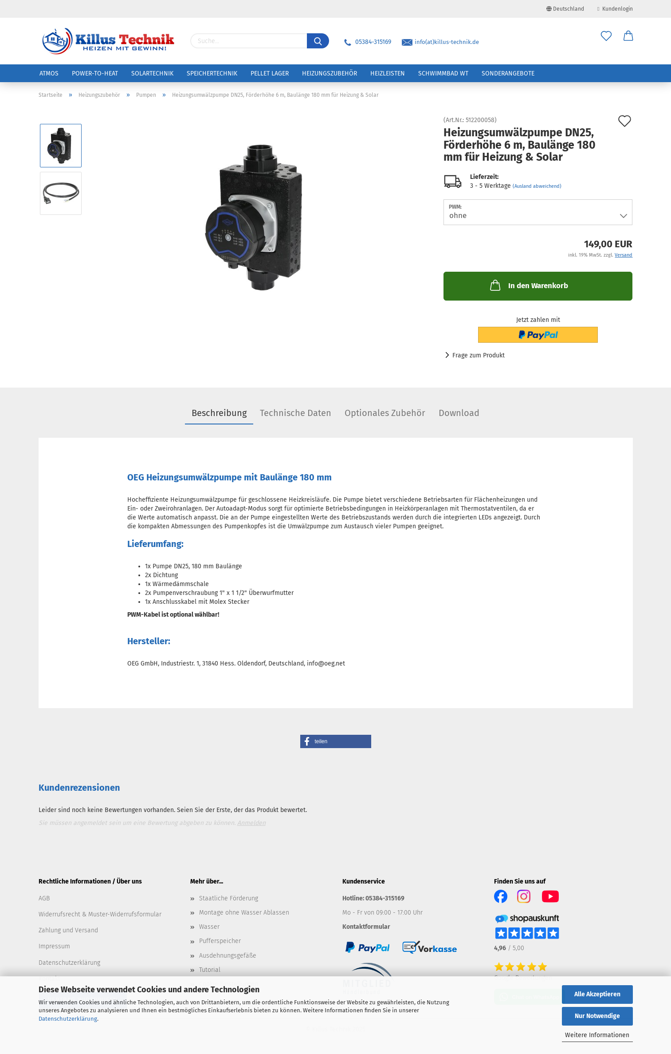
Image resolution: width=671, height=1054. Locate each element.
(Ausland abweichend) (537, 186)
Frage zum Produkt (478, 355)
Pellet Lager (270, 73)
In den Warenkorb (528, 285)
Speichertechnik (212, 73)
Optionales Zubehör (385, 413)
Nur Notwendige (597, 1016)
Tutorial (209, 970)
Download (459, 413)
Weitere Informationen (597, 1035)
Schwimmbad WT (443, 73)
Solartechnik (152, 73)
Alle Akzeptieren (597, 994)
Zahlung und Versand (68, 930)
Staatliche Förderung (228, 898)
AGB (44, 898)
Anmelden (251, 823)
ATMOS (49, 73)
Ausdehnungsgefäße (227, 955)
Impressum (54, 946)
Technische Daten (295, 413)
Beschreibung (219, 413)
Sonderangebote (508, 73)
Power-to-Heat (95, 73)
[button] (335, 741)
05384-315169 (366, 42)
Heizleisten (387, 73)
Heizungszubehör (329, 73)
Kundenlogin (614, 9)
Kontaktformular (366, 927)
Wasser (209, 927)
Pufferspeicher (220, 941)
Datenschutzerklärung (68, 1018)
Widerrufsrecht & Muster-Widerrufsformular (100, 914)
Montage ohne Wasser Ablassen (244, 912)
